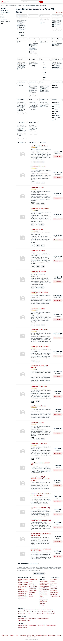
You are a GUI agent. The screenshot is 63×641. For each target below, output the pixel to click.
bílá (43, 62)
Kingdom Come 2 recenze (42, 618)
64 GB (32, 224)
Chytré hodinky (21, 610)
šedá (44, 74)
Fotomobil (52, 581)
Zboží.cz (2, 5)
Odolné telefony (32, 588)
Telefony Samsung (33, 579)
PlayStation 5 (50, 610)
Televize (29, 611)
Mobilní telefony (18, 5)
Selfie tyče (42, 598)
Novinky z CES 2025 (22, 625)
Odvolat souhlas (51, 635)
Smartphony (31, 583)
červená (44, 67)
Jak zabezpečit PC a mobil (24, 620)
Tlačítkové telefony (33, 590)
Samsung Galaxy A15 (23, 584)
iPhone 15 (39, 610)
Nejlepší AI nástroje (22, 627)
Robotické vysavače (46, 611)
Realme (30, 594)
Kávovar (34, 611)
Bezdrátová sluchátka (31, 610)
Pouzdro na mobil (54, 592)
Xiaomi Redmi (32, 592)
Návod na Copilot (32, 625)
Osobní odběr (32, 142)
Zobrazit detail (57, 396)
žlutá (44, 79)
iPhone (30, 581)
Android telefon (53, 583)
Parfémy (20, 613)
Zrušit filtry (59, 12)
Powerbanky (42, 603)
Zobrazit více (23, 20)
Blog (17, 635)
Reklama (59, 635)
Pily (24, 613)
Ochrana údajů (30, 635)
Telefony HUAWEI (33, 586)
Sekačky (28, 613)
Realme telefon (53, 590)
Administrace (23, 635)
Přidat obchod (5, 635)
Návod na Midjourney (51, 625)
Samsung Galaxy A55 (23, 582)
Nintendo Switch (21, 611)
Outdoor (39, 613)
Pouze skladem (43, 142)
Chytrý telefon (53, 579)
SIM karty (42, 605)
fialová (44, 70)
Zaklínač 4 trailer (32, 618)
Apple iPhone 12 (22, 599)
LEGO (44, 610)
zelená (44, 77)
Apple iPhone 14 (22, 595)
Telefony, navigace (10, 5)
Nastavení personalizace (41, 635)
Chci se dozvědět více (39, 573)
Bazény (44, 613)
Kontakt (29, 636)
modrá (44, 72)
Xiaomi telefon (53, 588)
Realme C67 (21, 589)
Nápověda (12, 635)
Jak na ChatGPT (41, 625)
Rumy (53, 611)
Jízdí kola (34, 613)
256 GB (37, 182)
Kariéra (34, 636)
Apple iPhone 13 (22, 593)
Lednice (38, 611)
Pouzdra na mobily (44, 581)
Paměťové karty (43, 593)
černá (44, 65)
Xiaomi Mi (31, 596)
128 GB (32, 182)
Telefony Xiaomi (32, 584)
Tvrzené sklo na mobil (55, 596)
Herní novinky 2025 (22, 618)
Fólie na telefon (53, 594)
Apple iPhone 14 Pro (22, 597)
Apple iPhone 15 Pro (22, 591)
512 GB (42, 182)
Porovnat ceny (57, 156)
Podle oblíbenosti (20, 142)
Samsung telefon (54, 586)
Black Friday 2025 (51, 613)
